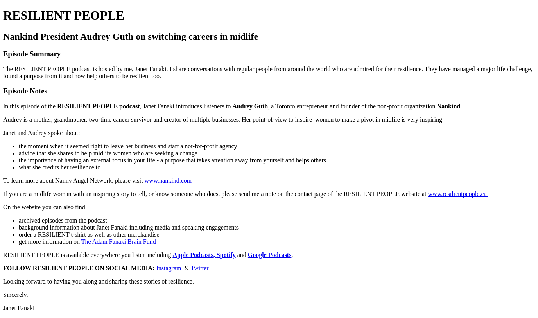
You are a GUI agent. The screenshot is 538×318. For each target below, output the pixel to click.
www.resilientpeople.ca (458, 193)
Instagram (168, 268)
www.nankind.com (168, 180)
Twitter (200, 268)
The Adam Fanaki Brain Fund (118, 241)
